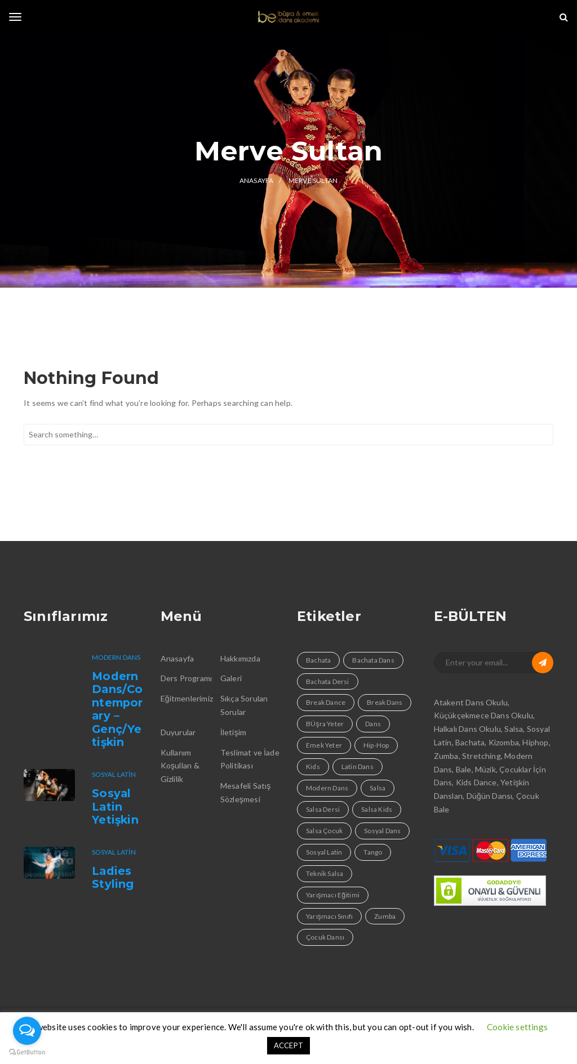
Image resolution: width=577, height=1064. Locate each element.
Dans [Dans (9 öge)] (373, 723)
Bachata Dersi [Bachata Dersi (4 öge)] (327, 681)
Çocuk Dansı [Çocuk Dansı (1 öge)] (325, 937)
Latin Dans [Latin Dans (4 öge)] (357, 766)
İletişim (233, 732)
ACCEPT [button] (288, 1045)
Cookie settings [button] (517, 1027)
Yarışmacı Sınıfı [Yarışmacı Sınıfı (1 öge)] (329, 916)
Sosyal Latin (114, 774)
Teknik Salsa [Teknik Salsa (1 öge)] (324, 873)
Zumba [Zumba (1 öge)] (385, 916)
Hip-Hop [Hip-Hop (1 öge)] (376, 745)
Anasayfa (177, 658)
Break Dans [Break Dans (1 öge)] (384, 702)
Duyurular (178, 732)
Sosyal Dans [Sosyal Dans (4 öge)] (382, 830)
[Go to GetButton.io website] (27, 1052)
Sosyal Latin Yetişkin (115, 806)
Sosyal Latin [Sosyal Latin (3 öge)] (324, 852)
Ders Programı (186, 678)
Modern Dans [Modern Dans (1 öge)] (327, 788)
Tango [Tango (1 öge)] (372, 852)
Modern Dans (116, 657)
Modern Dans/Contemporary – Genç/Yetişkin (117, 709)
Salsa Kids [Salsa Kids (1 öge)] (376, 809)
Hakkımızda (240, 658)
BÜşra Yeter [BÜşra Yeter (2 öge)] (325, 723)
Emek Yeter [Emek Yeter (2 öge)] (324, 745)
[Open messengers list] (27, 1031)
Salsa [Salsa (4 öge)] (377, 788)
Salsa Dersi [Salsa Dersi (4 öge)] (323, 809)
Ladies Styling (113, 877)
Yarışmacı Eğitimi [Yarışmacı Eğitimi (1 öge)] (332, 895)
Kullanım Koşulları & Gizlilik (180, 766)
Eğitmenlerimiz (187, 698)
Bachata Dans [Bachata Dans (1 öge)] (373, 660)
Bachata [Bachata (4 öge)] (318, 660)
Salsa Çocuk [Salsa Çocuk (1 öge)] (324, 830)
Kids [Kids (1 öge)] (313, 766)
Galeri (231, 678)
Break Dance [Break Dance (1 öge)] (325, 702)
